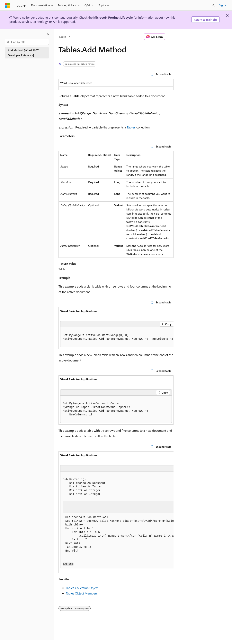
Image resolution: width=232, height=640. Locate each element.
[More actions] (170, 37)
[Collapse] (48, 33)
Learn (62, 36)
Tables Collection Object (82, 588)
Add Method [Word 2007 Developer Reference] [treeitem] (23, 52)
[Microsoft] (7, 5)
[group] (116, 328)
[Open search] (214, 5)
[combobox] (27, 42)
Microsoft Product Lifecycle (113, 17)
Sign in (223, 5)
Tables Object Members (82, 593)
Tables (131, 127)
